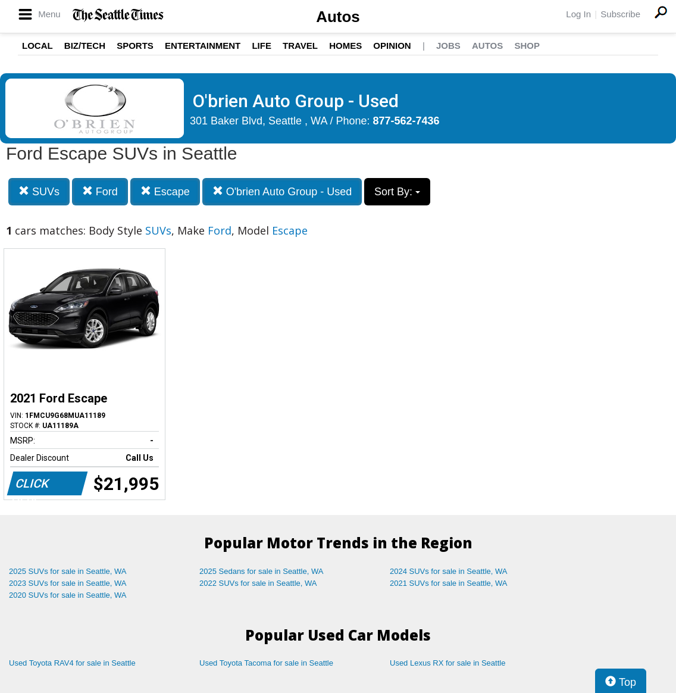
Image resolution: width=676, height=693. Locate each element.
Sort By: (397, 192)
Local (37, 45)
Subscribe (620, 14)
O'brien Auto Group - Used (282, 191)
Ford (100, 191)
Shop (527, 45)
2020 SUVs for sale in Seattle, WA (68, 595)
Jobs (448, 45)
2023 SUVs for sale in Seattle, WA (68, 583)
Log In (578, 14)
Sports (135, 45)
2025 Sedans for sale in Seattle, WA (261, 571)
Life (261, 45)
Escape (165, 191)
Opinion (392, 45)
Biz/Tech (84, 45)
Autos (338, 17)
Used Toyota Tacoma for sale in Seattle (266, 662)
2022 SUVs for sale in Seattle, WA (258, 583)
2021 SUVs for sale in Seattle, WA (449, 583)
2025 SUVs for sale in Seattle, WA (68, 571)
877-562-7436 (406, 121)
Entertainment (202, 45)
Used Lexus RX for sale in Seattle (447, 662)
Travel (300, 45)
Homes (345, 45)
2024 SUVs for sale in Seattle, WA (449, 571)
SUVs (39, 191)
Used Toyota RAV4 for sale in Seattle (72, 662)
